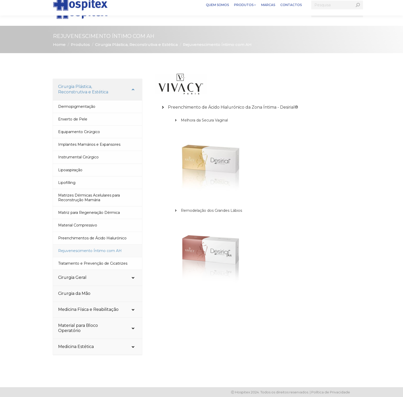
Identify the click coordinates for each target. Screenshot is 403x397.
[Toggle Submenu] (133, 89)
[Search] (337, 13)
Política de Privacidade (330, 392)
